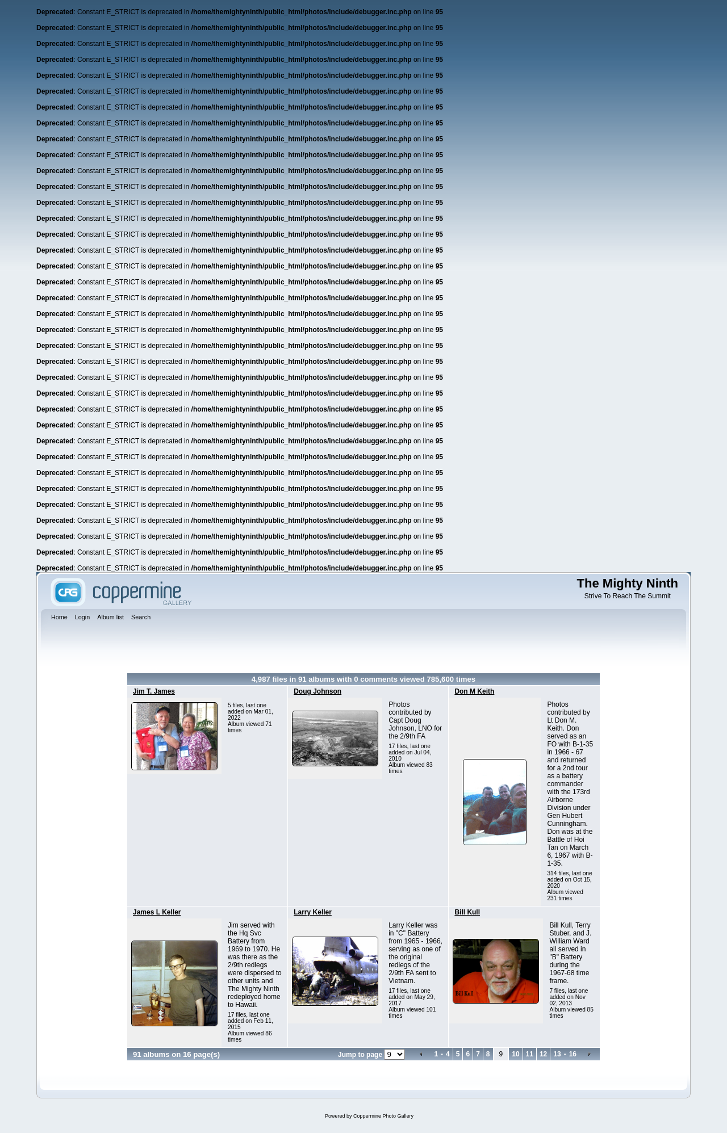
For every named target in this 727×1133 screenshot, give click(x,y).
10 (515, 1054)
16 (572, 1054)
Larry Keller (313, 912)
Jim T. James (154, 691)
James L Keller (157, 912)
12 (543, 1054)
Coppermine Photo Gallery (383, 1116)
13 (557, 1054)
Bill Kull (467, 912)
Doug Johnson (317, 691)
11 (529, 1054)
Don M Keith (474, 691)
